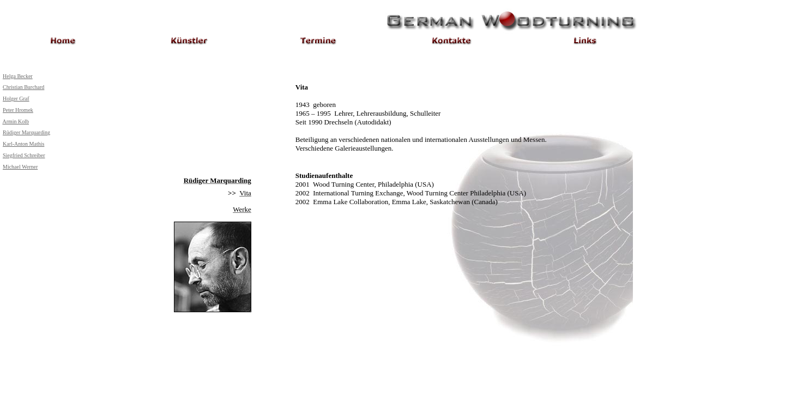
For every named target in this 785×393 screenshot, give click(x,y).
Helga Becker (18, 76)
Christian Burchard (23, 87)
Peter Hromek (18, 110)
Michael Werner (20, 167)
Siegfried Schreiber (24, 155)
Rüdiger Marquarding (26, 132)
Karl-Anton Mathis (23, 144)
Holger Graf (16, 99)
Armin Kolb (15, 121)
